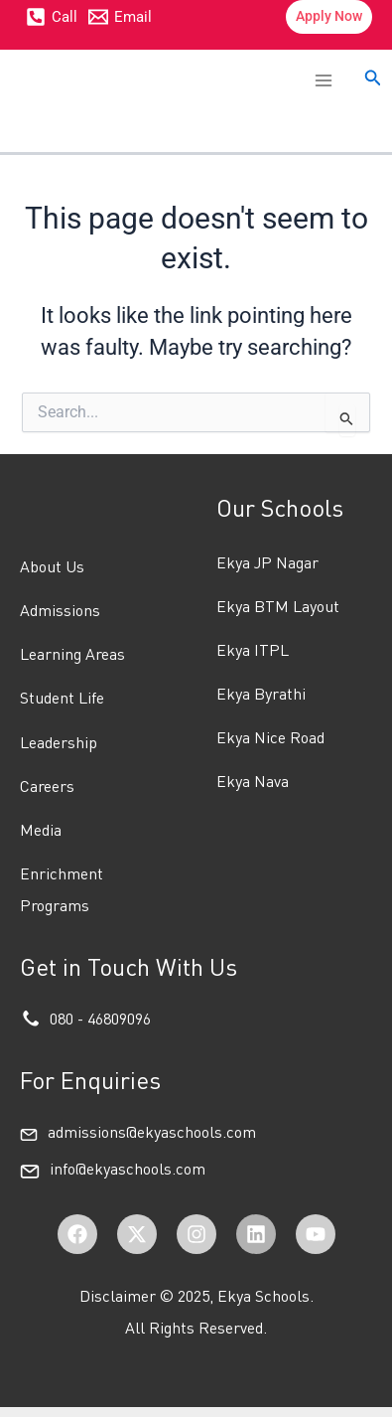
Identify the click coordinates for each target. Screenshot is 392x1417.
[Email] (121, 17)
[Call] (51, 17)
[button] (329, 17)
